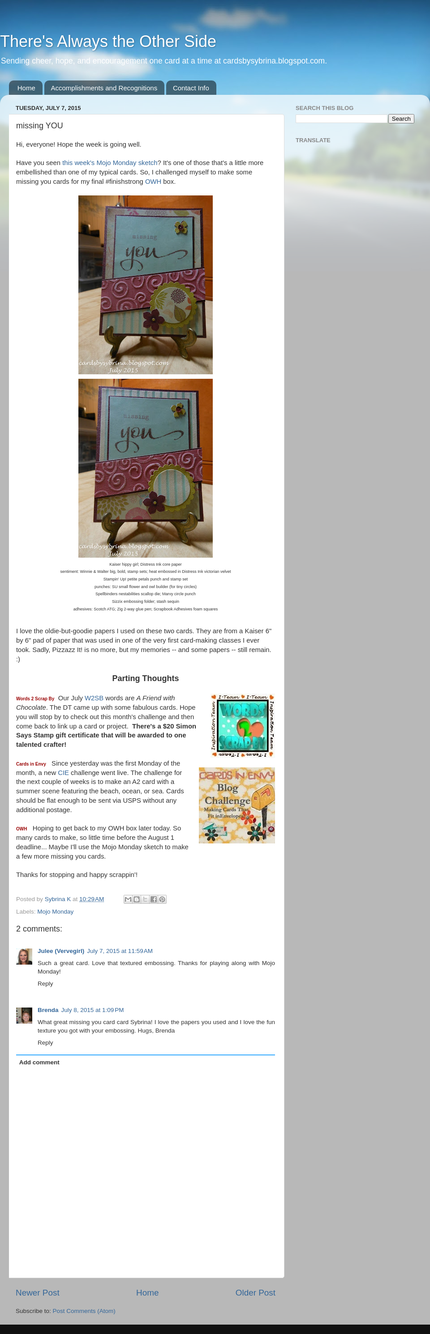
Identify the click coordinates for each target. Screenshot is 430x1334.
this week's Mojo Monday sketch (109, 162)
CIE (63, 772)
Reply (45, 983)
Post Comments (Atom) (84, 1311)
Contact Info (191, 88)
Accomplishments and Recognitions (104, 88)
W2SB (94, 698)
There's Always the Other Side (108, 41)
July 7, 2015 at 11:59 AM (120, 951)
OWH (153, 181)
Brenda (48, 1010)
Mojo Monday (55, 911)
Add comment (39, 1062)
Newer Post (38, 1292)
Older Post (255, 1292)
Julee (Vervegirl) (61, 951)
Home (26, 88)
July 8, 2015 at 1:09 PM (92, 1010)
